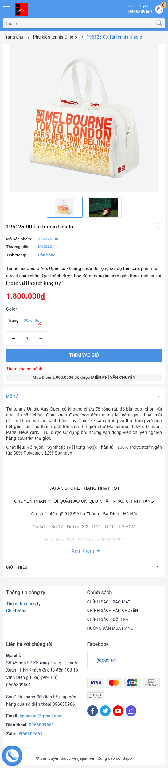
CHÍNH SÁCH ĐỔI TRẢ (109, 619)
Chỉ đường (16, 610)
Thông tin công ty (23, 603)
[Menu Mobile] (6, 8)
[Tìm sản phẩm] (78, 23)
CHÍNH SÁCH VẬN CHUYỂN (114, 610)
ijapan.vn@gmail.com (41, 715)
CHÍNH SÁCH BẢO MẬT (110, 601)
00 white (32, 321)
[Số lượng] (27, 338)
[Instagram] (131, 710)
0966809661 (41, 724)
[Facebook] (92, 710)
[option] (84, 118)
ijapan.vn (106, 660)
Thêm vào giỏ (84, 355)
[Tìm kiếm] (159, 23)
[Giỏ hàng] (159, 9)
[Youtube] (118, 710)
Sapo (127, 758)
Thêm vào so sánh (24, 368)
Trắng (13, 320)
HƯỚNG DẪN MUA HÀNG (112, 628)
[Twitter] (105, 710)
